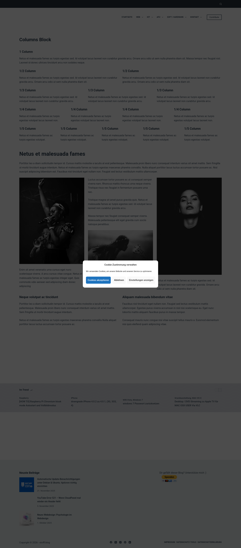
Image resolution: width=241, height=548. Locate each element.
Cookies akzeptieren (98, 280)
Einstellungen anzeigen (141, 280)
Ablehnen (119, 280)
